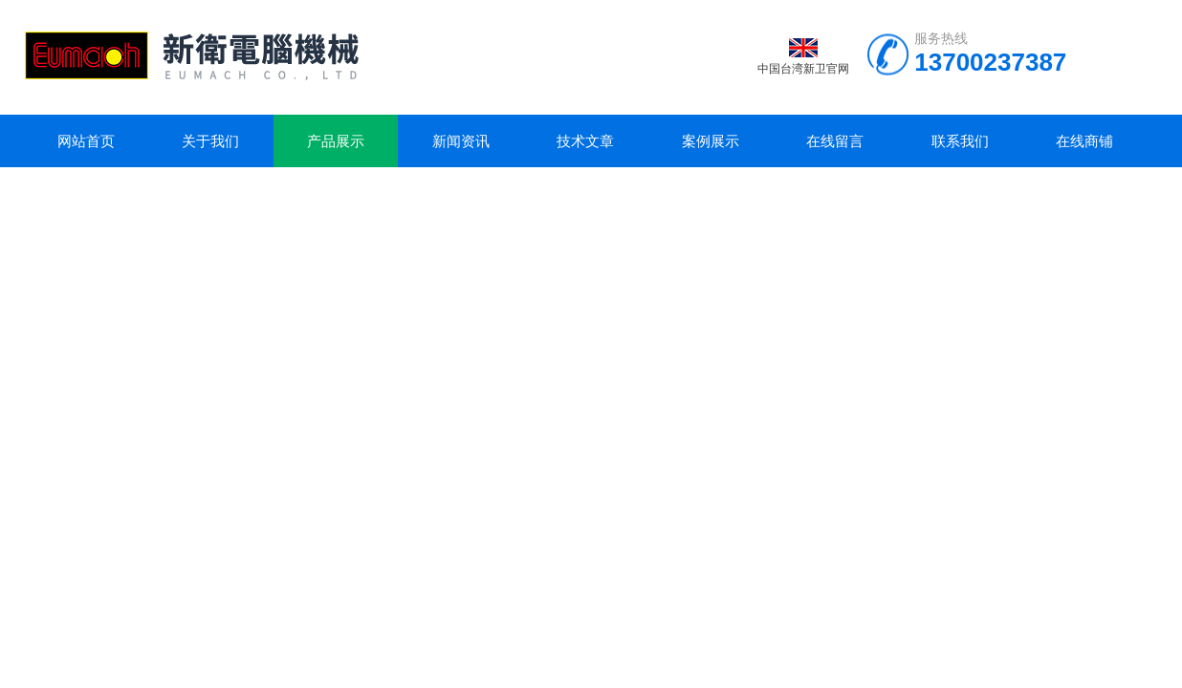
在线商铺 (1084, 141)
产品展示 (335, 141)
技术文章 (585, 141)
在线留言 (835, 141)
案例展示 (710, 141)
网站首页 (86, 141)
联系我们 (960, 141)
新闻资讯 (461, 141)
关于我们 (210, 141)
